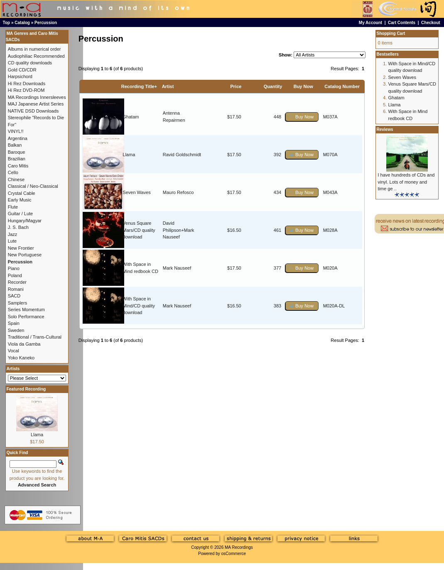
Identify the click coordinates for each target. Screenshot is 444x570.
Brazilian (16, 158)
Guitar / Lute (20, 213)
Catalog (22, 22)
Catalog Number (342, 86)
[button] (302, 117)
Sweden (16, 330)
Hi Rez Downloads (26, 83)
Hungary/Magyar (25, 220)
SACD (14, 295)
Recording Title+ (139, 86)
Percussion (45, 22)
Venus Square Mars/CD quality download (139, 230)
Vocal (13, 350)
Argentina (17, 138)
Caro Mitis (18, 165)
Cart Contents (401, 22)
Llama (129, 154)
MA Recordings (239, 547)
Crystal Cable (21, 193)
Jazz (12, 234)
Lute (12, 240)
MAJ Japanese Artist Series (36, 103)
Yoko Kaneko (21, 357)
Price (235, 86)
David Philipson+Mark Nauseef (178, 230)
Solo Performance (26, 316)
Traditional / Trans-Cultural (34, 336)
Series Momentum (26, 309)
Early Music (20, 199)
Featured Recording (26, 389)
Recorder (17, 282)
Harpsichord (20, 76)
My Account (370, 22)
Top (6, 22)
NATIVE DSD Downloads (33, 110)
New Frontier (21, 248)
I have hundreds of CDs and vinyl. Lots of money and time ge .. (406, 181)
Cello (13, 172)
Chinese (16, 179)
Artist (168, 86)
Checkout (430, 22)
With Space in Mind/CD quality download (139, 305)
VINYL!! (16, 131)
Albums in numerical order (34, 49)
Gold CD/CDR (22, 69)
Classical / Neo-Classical (33, 186)
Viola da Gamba (24, 344)
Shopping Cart (391, 33)
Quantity (273, 86)
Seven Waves (136, 192)
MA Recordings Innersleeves (37, 97)
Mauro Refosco (178, 192)
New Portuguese (25, 254)
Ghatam (131, 116)
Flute (13, 206)
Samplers (17, 302)
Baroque (16, 152)
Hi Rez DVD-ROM (26, 90)
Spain (14, 323)
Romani (16, 289)
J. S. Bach (18, 227)
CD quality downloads (30, 62)
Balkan (15, 144)
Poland (15, 275)
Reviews (385, 129)
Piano (14, 268)
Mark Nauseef (177, 267)
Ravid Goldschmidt (182, 154)
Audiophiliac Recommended (36, 56)
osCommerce (233, 553)
